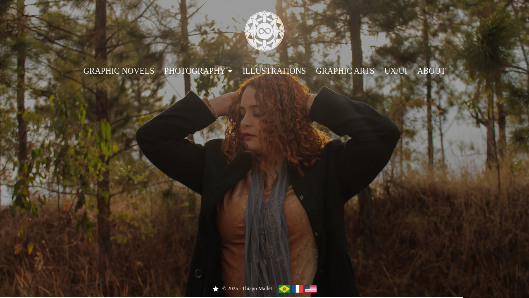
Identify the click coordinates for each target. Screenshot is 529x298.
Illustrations (274, 70)
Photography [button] (195, 70)
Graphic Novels (119, 70)
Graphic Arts (345, 70)
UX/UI (395, 70)
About (431, 70)
